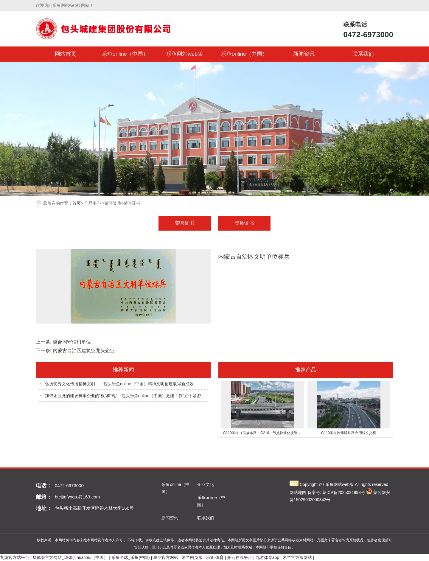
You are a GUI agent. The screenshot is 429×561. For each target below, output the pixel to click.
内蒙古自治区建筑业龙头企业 (84, 350)
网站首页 (65, 54)
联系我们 (363, 54)
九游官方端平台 (14, 557)
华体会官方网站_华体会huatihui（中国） (70, 557)
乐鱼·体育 (215, 557)
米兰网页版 (192, 557)
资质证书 (244, 223)
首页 (76, 203)
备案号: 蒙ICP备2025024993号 (336, 492)
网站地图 (298, 492)
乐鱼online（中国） (125, 54)
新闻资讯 (304, 54)
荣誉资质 (113, 203)
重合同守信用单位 (72, 341)
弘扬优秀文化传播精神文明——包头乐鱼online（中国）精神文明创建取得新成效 (119, 383)
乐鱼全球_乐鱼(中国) (130, 557)
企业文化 (205, 484)
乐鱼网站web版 (184, 54)
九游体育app (267, 557)
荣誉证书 (184, 223)
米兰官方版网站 (297, 557)
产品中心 (92, 203)
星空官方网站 (165, 557)
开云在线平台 (239, 557)
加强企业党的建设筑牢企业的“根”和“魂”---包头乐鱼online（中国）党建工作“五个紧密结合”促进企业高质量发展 (146, 395)
